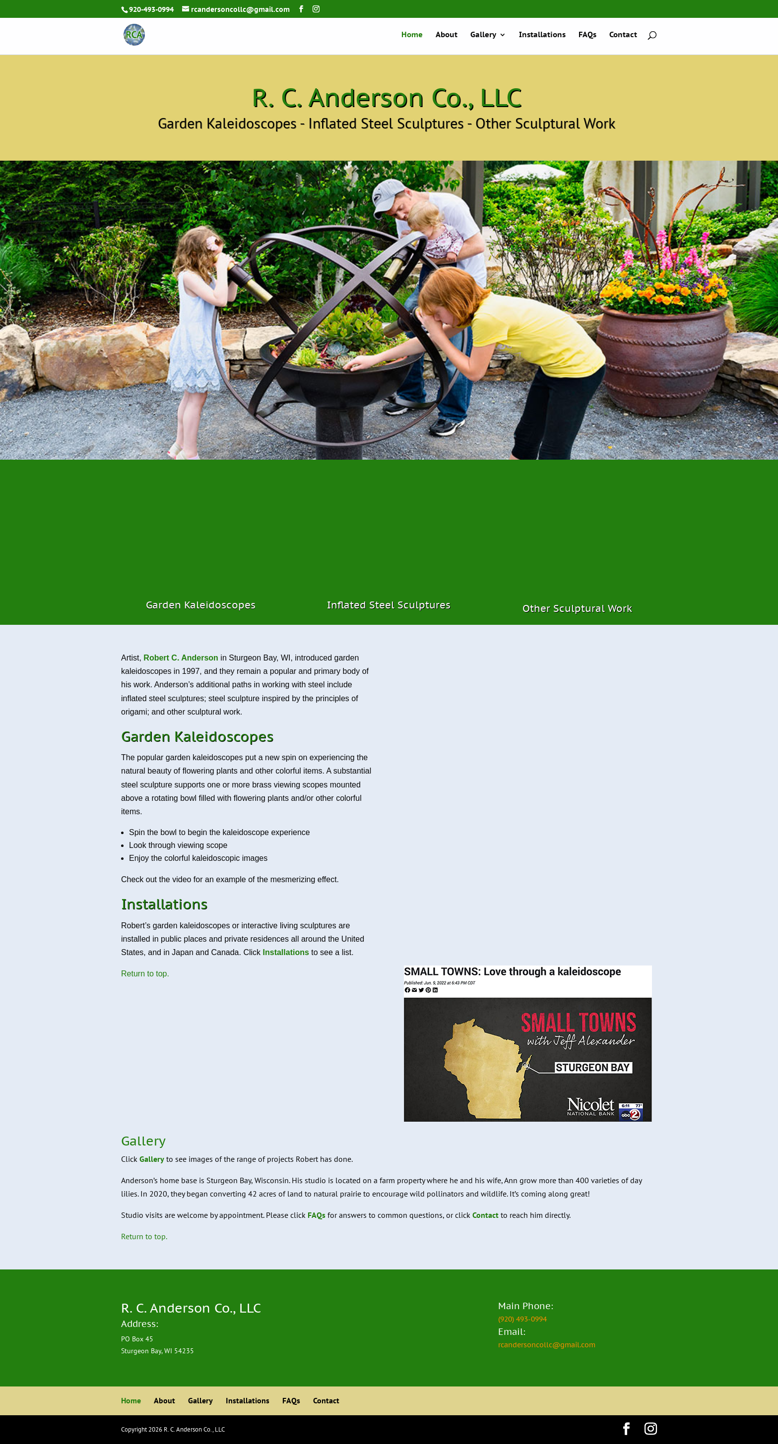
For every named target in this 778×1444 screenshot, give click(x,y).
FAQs (587, 35)
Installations (542, 35)
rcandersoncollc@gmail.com (546, 1344)
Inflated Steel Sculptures (389, 605)
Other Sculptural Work (577, 608)
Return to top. (145, 973)
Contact (623, 35)
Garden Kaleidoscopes (201, 605)
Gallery (483, 35)
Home (412, 35)
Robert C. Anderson (180, 658)
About (446, 35)
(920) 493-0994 (522, 1319)
